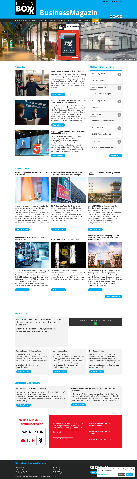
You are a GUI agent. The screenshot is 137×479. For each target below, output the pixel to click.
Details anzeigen (103, 474)
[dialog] (116, 472)
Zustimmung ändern (59, 473)
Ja (95, 324)
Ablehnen (122, 474)
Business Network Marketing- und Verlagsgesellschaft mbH (40, 476)
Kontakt (105, 1)
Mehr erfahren (57, 94)
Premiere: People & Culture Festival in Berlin (99, 424)
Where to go (43, 20)
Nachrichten (33, 20)
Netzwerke (61, 20)
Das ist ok (129, 474)
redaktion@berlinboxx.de (23, 473)
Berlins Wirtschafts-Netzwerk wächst (100, 432)
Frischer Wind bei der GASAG (100, 439)
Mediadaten (114, 1)
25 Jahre (95, 20)
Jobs (121, 1)
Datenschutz (57, 469)
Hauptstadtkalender (21, 20)
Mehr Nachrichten (113, 297)
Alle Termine (115, 156)
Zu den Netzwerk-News (63, 439)
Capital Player (77, 20)
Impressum (56, 467)
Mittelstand (87, 20)
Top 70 (69, 20)
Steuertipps (52, 20)
